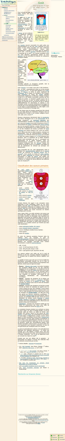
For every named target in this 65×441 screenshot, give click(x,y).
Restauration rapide (10, 31)
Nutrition (6, 8)
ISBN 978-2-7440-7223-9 (28, 348)
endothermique (30, 295)
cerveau (20, 154)
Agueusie (31, 343)
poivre (43, 281)
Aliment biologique (10, 16)
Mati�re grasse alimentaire (9, 29)
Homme (23, 87)
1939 (29, 205)
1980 (24, 208)
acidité (28, 123)
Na (19, 123)
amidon (27, 233)
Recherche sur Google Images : (41, 12)
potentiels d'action (39, 152)
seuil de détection (36, 243)
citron (29, 197)
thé (35, 226)
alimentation (21, 28)
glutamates (22, 200)
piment (30, 228)
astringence (22, 303)
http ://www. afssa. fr (35, 359)
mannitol (25, 299)
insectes (22, 45)
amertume (21, 134)
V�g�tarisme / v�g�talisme (7, 13)
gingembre (35, 228)
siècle (25, 169)
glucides (39, 143)
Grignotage (8, 25)
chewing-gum (45, 317)
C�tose (8, 18)
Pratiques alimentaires (9, 10)
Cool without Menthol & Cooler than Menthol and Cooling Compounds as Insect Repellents (34, 355)
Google (43, 422)
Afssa (44, 359)
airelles (31, 226)
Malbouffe (8, 26)
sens (29, 17)
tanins (37, 226)
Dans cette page (6, 5)
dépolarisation (42, 118)
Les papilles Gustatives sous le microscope (33, 366)
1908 (19, 184)
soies (36, 46)
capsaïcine (40, 280)
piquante (25, 228)
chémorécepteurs (22, 24)
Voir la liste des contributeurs (33, 417)
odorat (20, 33)
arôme (29, 314)
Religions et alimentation (8, 38)
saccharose (22, 189)
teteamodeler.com (43, 25)
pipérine (37, 281)
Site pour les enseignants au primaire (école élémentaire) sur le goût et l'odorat (34, 363)
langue (22, 90)
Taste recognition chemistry (31, 367)
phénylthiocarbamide (23, 239)
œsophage (21, 93)
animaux (20, 25)
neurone (47, 151)
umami (31, 181)
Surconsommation (10, 33)
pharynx (25, 92)
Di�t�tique (5, 7)
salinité (37, 121)
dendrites (33, 51)
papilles (41, 94)
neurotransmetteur (30, 151)
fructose (40, 298)
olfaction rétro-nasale (31, 266)
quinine (40, 134)
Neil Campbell (26, 346)
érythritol (32, 299)
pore (48, 51)
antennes (20, 56)
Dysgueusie (38, 343)
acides (29, 124)
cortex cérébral (44, 154)
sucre (27, 189)
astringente (26, 226)
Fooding (8, 21)
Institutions (6, 35)
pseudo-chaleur (25, 284)
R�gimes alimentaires (7, 37)
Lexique (5, 15)
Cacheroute (5, 40)
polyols (47, 298)
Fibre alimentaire (10, 20)
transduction (46, 117)
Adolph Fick (28, 171)
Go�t (7, 23)
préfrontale (29, 155)
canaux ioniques (44, 124)
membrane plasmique (39, 120)
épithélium (21, 69)
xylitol (21, 299)
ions (48, 121)
